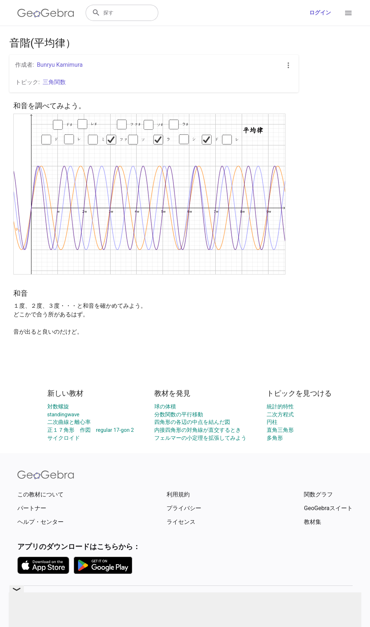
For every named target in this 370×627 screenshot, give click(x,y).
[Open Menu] (348, 13)
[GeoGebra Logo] (45, 13)
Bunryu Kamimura (60, 64)
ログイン (320, 13)
